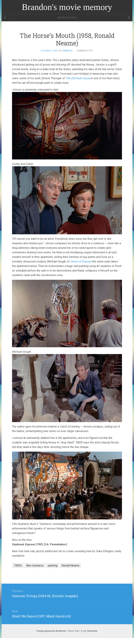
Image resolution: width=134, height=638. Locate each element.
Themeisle (92, 631)
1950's (18, 565)
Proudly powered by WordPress (51, 631)
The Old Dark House (78, 78)
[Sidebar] (5, 17)
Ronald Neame (70, 565)
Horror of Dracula (81, 261)
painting (52, 565)
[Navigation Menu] (128, 17)
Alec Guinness (35, 565)
